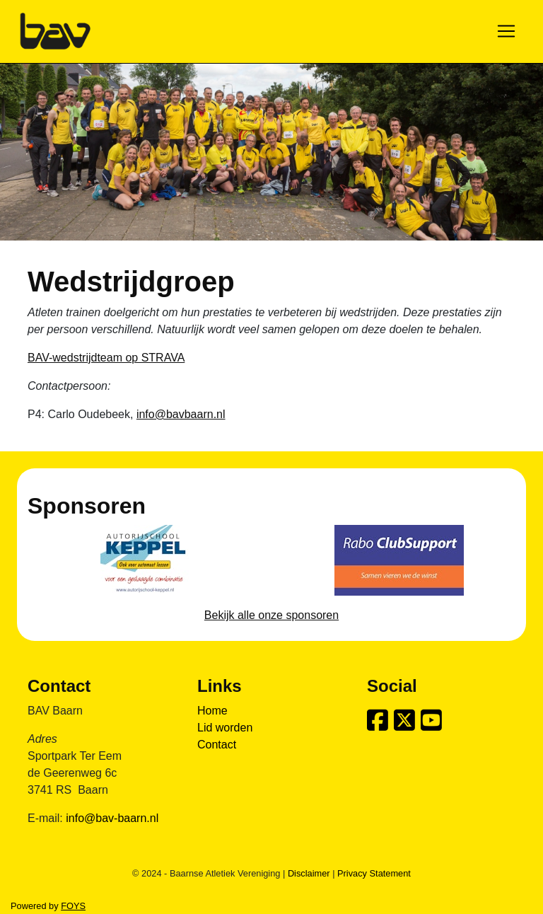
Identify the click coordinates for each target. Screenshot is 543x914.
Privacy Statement (374, 873)
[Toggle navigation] (506, 31)
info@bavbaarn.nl (181, 414)
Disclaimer (309, 873)
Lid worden (224, 728)
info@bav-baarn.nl (112, 818)
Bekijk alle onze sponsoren (271, 615)
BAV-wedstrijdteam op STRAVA (106, 358)
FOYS (73, 906)
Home (212, 711)
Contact (216, 745)
